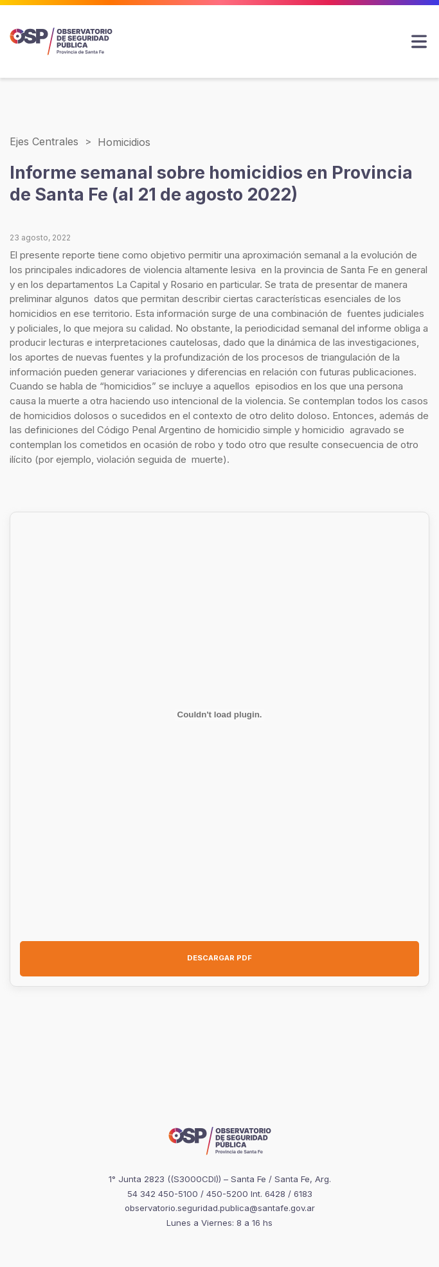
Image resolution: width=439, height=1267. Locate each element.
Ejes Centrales (44, 141)
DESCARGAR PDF (219, 957)
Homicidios (124, 142)
